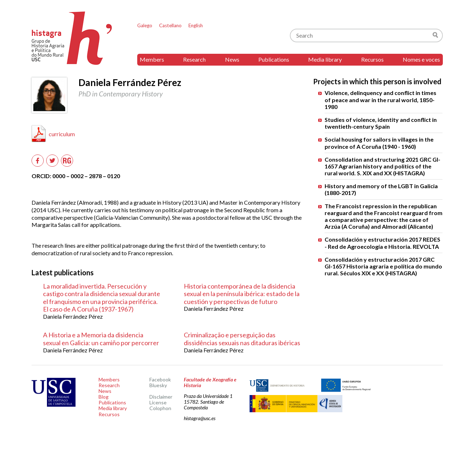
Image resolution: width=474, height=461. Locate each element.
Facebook (160, 379)
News (232, 59)
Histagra (72, 38)
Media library (325, 59)
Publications (273, 59)
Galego (144, 25)
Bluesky (158, 385)
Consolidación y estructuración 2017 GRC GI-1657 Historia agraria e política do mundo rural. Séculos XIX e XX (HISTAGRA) (383, 266)
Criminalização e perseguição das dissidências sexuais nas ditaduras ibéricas (242, 339)
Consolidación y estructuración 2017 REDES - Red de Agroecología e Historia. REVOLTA (382, 242)
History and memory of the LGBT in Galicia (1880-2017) (381, 189)
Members (152, 59)
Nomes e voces (421, 59)
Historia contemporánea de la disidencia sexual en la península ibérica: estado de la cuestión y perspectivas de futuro (242, 293)
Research (194, 59)
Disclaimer (160, 397)
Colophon (160, 408)
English (195, 25)
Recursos (372, 59)
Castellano (170, 25)
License (158, 402)
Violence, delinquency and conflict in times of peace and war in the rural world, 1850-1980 (380, 99)
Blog (104, 397)
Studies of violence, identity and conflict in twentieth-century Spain (381, 123)
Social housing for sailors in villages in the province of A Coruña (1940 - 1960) (379, 142)
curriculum (62, 133)
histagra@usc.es (199, 418)
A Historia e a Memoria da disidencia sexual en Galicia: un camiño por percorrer (101, 339)
